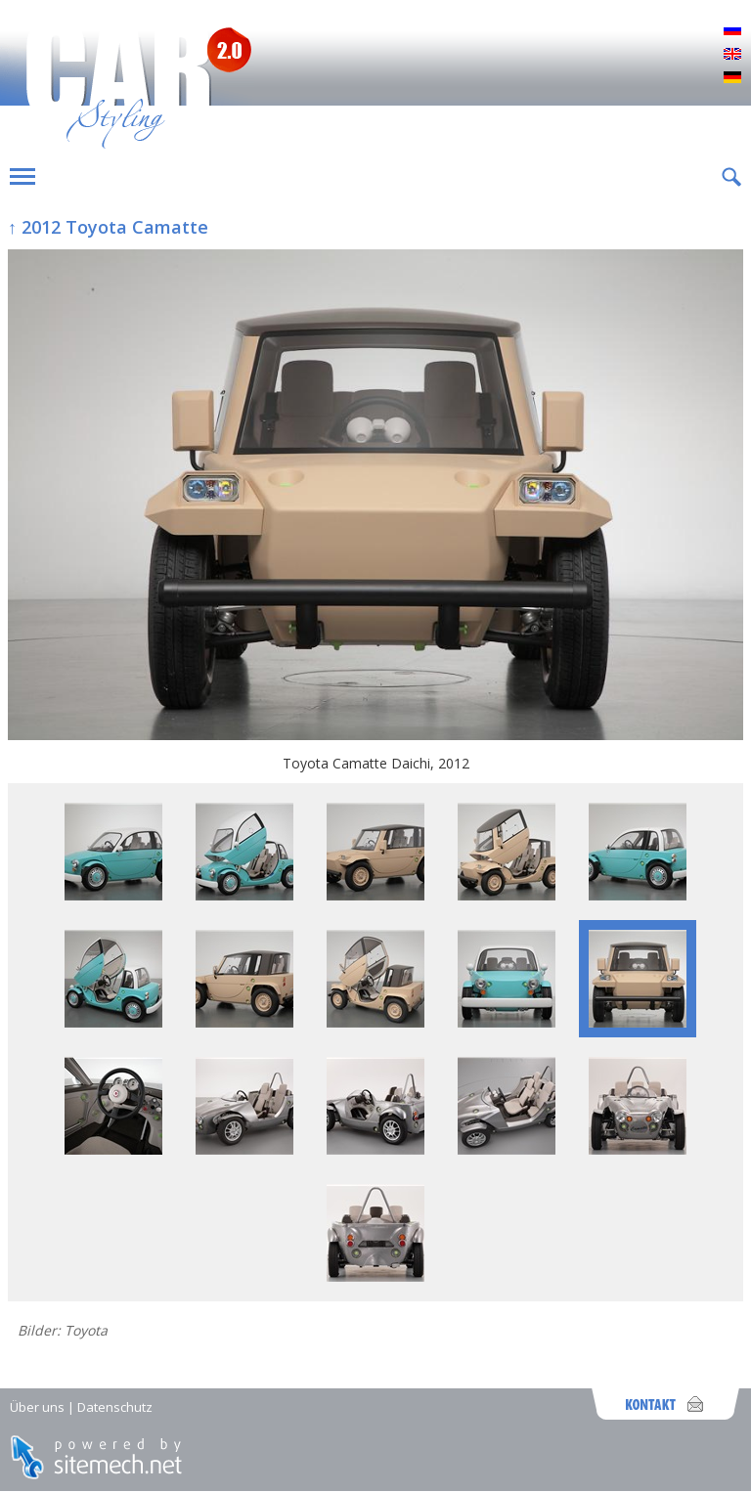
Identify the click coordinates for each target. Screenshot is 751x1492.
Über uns (37, 1407)
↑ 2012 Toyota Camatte (108, 227)
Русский (732, 31)
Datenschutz (115, 1407)
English (732, 55)
